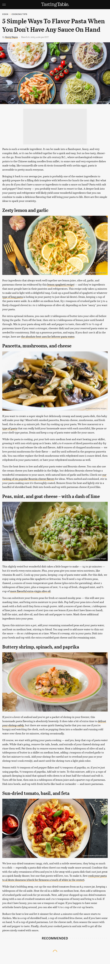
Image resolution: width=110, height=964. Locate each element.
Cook (5, 14)
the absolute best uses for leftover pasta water (47, 336)
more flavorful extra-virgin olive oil (30, 591)
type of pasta (9, 428)
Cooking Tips (19, 14)
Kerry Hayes (11, 37)
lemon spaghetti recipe (60, 284)
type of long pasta (12, 297)
